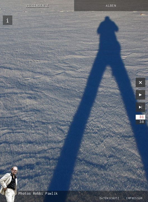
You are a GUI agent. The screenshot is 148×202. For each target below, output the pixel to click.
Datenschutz (109, 198)
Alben (111, 5)
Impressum (134, 198)
